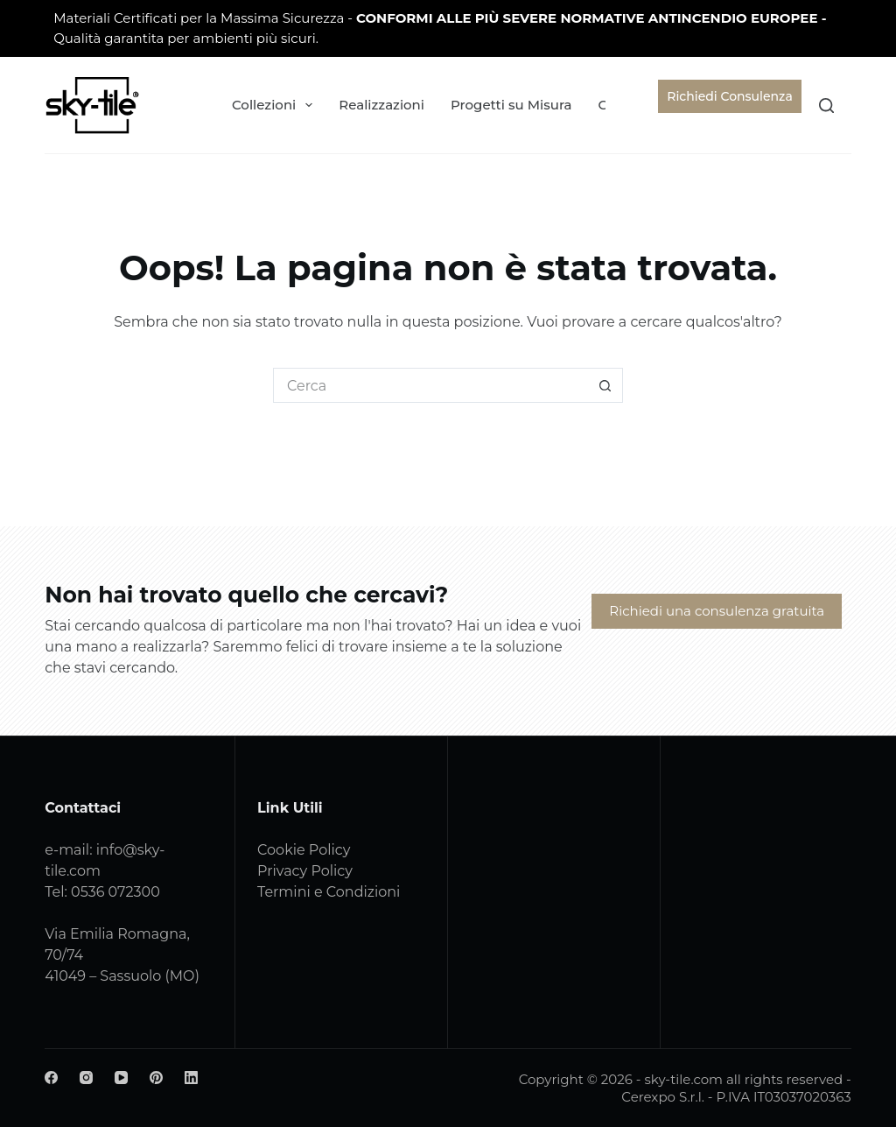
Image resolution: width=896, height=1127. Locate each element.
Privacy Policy (305, 871)
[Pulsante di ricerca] (605, 385)
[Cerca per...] (430, 385)
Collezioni (275, 105)
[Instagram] (86, 1077)
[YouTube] (121, 1077)
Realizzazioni (381, 104)
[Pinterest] (156, 1077)
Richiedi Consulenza (729, 96)
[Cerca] (826, 105)
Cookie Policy (303, 850)
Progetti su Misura (511, 104)
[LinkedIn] (191, 1077)
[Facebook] (51, 1077)
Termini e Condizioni (328, 892)
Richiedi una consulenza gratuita (716, 610)
